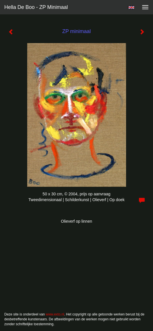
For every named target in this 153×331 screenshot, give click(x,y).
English (131, 7)
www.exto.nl (55, 314)
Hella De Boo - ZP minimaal (36, 7)
